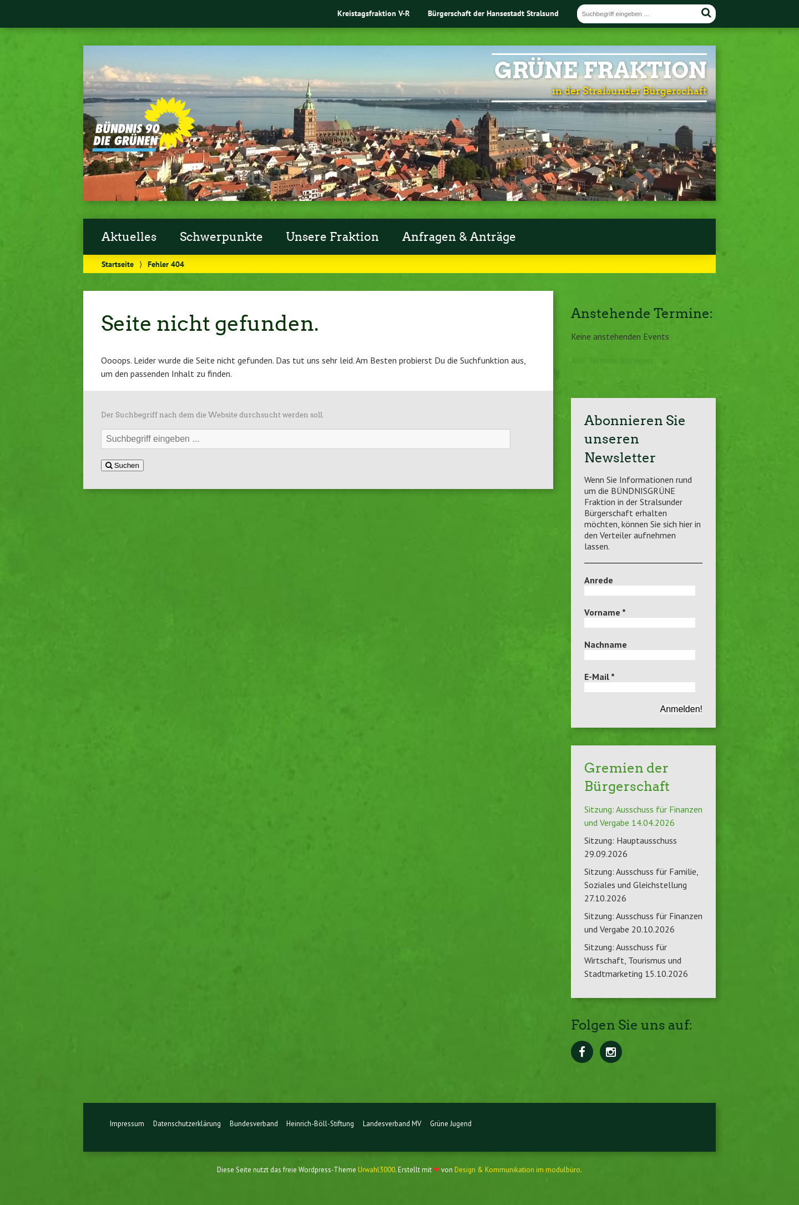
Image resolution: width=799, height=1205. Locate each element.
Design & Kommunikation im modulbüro (517, 1181)
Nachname (605, 644)
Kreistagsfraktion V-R (373, 13)
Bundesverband (254, 1135)
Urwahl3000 (376, 1181)
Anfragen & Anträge (459, 237)
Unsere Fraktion (332, 237)
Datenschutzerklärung (187, 1135)
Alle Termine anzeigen (612, 360)
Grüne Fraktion (600, 70)
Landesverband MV (392, 1135)
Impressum (127, 1135)
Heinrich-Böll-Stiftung (320, 1135)
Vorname (605, 612)
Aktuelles (129, 237)
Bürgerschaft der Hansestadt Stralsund (493, 13)
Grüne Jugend (451, 1135)
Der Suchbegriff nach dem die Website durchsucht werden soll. (212, 415)
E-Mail (599, 676)
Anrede (598, 580)
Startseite (118, 264)
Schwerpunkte (221, 237)
